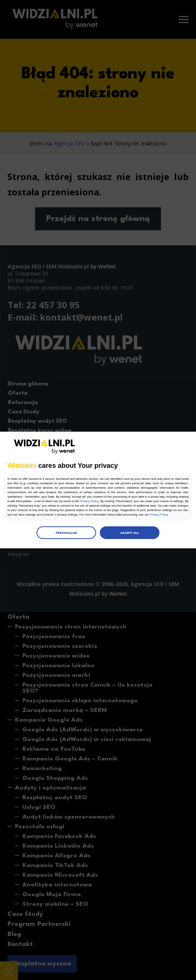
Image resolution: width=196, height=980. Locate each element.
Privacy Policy (89, 501)
